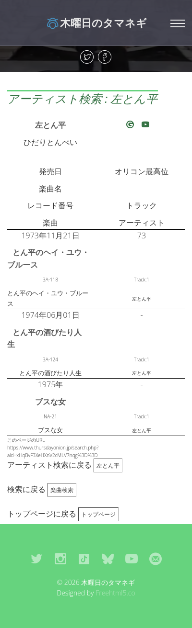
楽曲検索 (61, 490)
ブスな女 (50, 401)
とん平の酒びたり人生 (44, 338)
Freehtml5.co (115, 592)
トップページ (98, 514)
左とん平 (50, 125)
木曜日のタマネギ (96, 22)
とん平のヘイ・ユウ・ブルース (48, 258)
